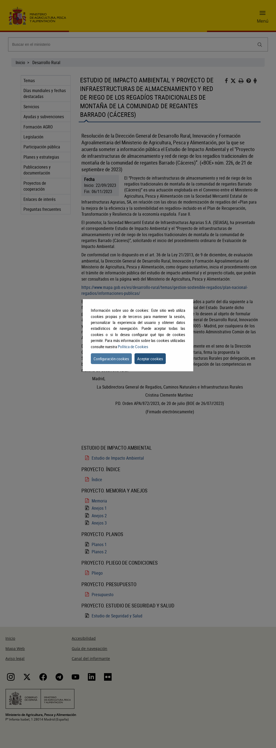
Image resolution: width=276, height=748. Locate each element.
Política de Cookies (133, 346)
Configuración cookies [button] (111, 358)
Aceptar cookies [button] (150, 358)
